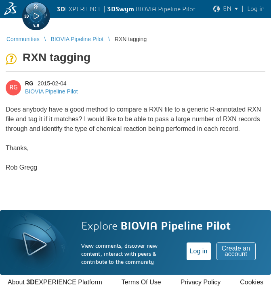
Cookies (251, 282)
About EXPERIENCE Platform (55, 282)
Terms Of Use (141, 282)
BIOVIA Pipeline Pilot (51, 91)
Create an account (236, 251)
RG (29, 83)
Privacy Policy (201, 282)
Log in (199, 251)
